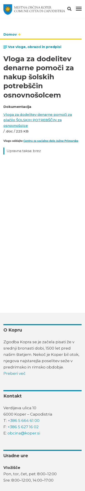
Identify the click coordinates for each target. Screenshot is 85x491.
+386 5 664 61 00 (23, 420)
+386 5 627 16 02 (23, 427)
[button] (73, 10)
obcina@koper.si (23, 433)
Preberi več (14, 373)
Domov (10, 34)
